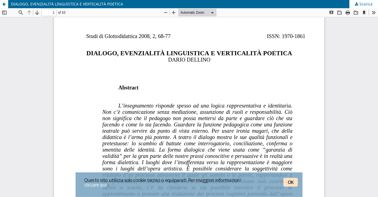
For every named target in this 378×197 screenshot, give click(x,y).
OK (290, 182)
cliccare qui (95, 184)
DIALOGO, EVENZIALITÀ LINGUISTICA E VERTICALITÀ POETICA (67, 4)
